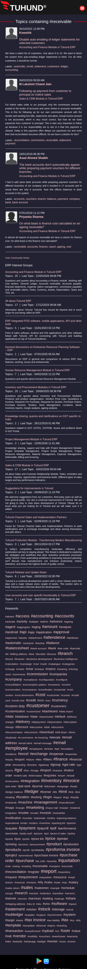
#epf (56, 748)
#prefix (26, 839)
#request (11, 877)
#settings (59, 898)
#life (54, 792)
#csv (48, 700)
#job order (11, 786)
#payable (11, 828)
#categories (68, 664)
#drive (71, 732)
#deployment (39, 722)
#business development (39, 659)
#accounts (64, 615)
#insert (61, 775)
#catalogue (54, 664)
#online (51, 818)
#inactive (57, 770)
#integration (30, 781)
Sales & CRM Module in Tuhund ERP (41, 98)
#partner (71, 823)
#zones (71, 941)
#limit (62, 792)
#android (11, 632)
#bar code (63, 648)
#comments (19, 674)
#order (23, 823)
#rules (48, 882)
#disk (47, 727)
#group (56, 764)
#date (34, 716)
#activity (22, 621)
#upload (47, 931)
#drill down (61, 732)
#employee (16, 748)
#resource (60, 877)
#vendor (19, 936)
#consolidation (13, 684)
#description (70, 722)
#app (31, 632)
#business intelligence (65, 659)
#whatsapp (30, 941)
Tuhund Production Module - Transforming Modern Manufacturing (43, 540)
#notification (13, 818)
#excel (23, 754)
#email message (43, 743)
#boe (31, 654)
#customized (33, 711)
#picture (38, 833)
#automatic (13, 643)
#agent (10, 627)
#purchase (25, 860)
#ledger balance (14, 792)
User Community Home (17, 258)
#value (76, 931)
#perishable (11, 833)
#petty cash (25, 833)
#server (10, 898)
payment (10, 143)
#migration (11, 813)
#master (63, 807)
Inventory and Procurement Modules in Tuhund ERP (35, 387)
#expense (56, 754)
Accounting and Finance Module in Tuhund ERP (47, 47)
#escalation (67, 748)
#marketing (35, 807)
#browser (19, 659)
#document (57, 727)
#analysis (65, 627)
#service (22, 898)
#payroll (42, 828)
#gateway (43, 764)
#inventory (51, 780)
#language (63, 786)
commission (38, 140)
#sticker (31, 909)
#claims (51, 669)
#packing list (58, 823)
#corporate (60, 689)
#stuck (69, 909)
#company (13, 679)
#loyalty (74, 797)
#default (60, 716)
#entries (48, 748)
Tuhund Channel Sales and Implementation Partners (36, 517)
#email (59, 742)
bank (8, 202)
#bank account (38, 648)
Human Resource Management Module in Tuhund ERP (37, 370)
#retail (71, 877)
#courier (65, 695)
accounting (11, 69)
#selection (45, 893)
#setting (47, 898)
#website (17, 941)
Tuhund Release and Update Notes (26, 572)
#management (45, 802)
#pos (17, 838)
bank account (20, 202)
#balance (52, 643)
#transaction (14, 931)
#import (45, 770)
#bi (7, 654)
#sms (46, 903)
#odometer (40, 818)
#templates (29, 925)
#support (41, 914)
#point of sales (58, 833)
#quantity (52, 861)
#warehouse (58, 936)
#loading (10, 797)
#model (34, 813)
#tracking (62, 925)
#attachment (35, 637)
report (52, 246)
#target (10, 920)
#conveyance (29, 689)
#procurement (37, 844)
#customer (37, 705)
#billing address (18, 654)
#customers (58, 706)
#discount (21, 727)
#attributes (72, 637)
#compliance (30, 679)
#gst (18, 770)
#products (13, 850)
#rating (16, 866)
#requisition (45, 877)
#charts (20, 669)
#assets (22, 637)
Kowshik (25, 32)
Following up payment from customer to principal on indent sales (45, 92)
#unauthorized (32, 931)
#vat (8, 936)
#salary (73, 882)
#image (35, 770)
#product (54, 844)
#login (47, 797)
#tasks (19, 920)
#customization (15, 711)
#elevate (54, 737)
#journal (37, 786)
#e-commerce (25, 737)
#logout (57, 797)
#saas (57, 882)
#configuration (46, 679)
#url (57, 931)
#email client (25, 743)
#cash (43, 664)
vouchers (31, 198)
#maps (9, 807)
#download (46, 732)
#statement (15, 909)
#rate (8, 866)
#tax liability (53, 920)
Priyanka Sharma (31, 216)
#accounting (42, 616)
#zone (62, 941)
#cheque (39, 669)
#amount (49, 626)
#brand (9, 659)
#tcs (72, 920)
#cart (36, 664)
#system (69, 914)
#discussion (36, 727)
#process (23, 844)
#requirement (28, 877)
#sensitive (57, 893)
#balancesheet (17, 648)
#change (10, 669)
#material (75, 807)
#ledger (31, 791)
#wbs (8, 941)
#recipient (54, 866)
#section (33, 893)
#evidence (11, 754)
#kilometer (49, 786)
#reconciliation (15, 872)
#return (9, 882)
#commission (37, 674)
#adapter (33, 621)
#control (66, 684)
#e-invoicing (41, 737)
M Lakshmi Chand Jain (35, 84)
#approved (11, 637)
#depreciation (54, 722)
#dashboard (50, 711)
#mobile (23, 813)
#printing (11, 844)
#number (27, 818)
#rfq (40, 882)
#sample (55, 888)
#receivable (40, 866)
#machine (25, 802)
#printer (62, 838)
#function (32, 764)
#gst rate (68, 764)
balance (51, 198)
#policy (71, 833)
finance (43, 246)
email (30, 66)
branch (42, 198)
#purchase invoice (46, 855)
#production (71, 844)
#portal (9, 839)
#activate (10, 621)
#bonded (40, 654)
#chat (29, 669)
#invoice (71, 780)
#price (50, 838)
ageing (61, 246)
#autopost (28, 643)
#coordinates (45, 689)
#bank (52, 648)
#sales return (12, 888)
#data (9, 716)
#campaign (26, 664)
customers (53, 66)
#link (70, 792)
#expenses (71, 754)
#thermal (41, 925)
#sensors (70, 893)
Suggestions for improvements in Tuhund (29, 488)
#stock (44, 908)
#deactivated (46, 716)
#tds (78, 920)
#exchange (39, 754)
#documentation (14, 732)
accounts (19, 198)
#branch (65, 653)
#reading (26, 866)
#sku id (31, 904)
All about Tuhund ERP (18, 301)
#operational (12, 823)
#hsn (26, 770)
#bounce (51, 654)
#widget (41, 941)
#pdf (53, 828)
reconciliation (21, 140)
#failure (30, 759)
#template (13, 925)
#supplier (30, 914)
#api (22, 632)
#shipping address (15, 904)
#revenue (20, 882)
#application (44, 632)
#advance (56, 621)
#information (35, 775)
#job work (24, 786)
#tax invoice (35, 920)
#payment (27, 828)
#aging (36, 627)
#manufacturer (67, 802)
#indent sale (20, 775)
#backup (40, 643)
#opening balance (66, 818)
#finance (60, 759)
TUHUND (28, 7)
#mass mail (51, 807)
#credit (31, 700)
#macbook (11, 802)
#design (9, 727)
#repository (64, 872)
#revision (31, 882)
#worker (52, 941)
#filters (47, 759)
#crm (40, 700)
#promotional (25, 855)
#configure (61, 679)
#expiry (9, 759)
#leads (73, 786)
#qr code (40, 861)
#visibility (32, 936)
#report (48, 871)
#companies (58, 674)
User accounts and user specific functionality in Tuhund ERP (40, 595)
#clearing (62, 669)
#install (70, 775)
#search (21, 893)
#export (20, 759)
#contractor (54, 684)
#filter (39, 759)
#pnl (46, 833)
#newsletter (59, 813)
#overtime (44, 823)
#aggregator (23, 627)
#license (45, 792)
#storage (58, 909)
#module (45, 813)
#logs (66, 797)
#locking (36, 797)
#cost (40, 694)
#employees (36, 748)
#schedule (68, 888)
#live (77, 792)
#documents (31, 732)
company (74, 198)
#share (71, 898)
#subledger (14, 914)
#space (72, 904)
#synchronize (54, 914)
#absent (9, 616)
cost (68, 246)
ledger (64, 66)
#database (22, 716)
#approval (61, 632)
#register (33, 872)
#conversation (13, 689)
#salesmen (41, 888)
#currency (60, 700)
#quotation (69, 860)
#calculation (11, 664)
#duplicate (11, 737)
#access (22, 616)
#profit (26, 850)
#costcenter (53, 695)
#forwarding (19, 764)
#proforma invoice (63, 849)
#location (22, 797)
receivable (52, 140)
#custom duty (15, 706)
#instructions (12, 781)
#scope (9, 893)
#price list (37, 838)
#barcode (75, 648)
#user (65, 930)
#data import (66, 711)
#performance (67, 828)
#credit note (18, 700)
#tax (64, 920)
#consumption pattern (34, 684)
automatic (19, 66)
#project (11, 855)
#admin (44, 621)
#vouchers (44, 936)
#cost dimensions (24, 695)
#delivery (23, 722)
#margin (20, 807)
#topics (51, 925)
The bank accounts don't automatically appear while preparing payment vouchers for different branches (49, 168)
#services (34, 898)
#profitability (37, 850)
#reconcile (67, 866)
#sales (27, 887)
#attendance (54, 637)
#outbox (33, 823)
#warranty (72, 936)
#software (59, 904)
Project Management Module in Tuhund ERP (31, 439)
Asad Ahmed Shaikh (33, 158)
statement (40, 66)
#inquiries (50, 775)
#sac (64, 882)
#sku (38, 904)
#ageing (68, 621)
